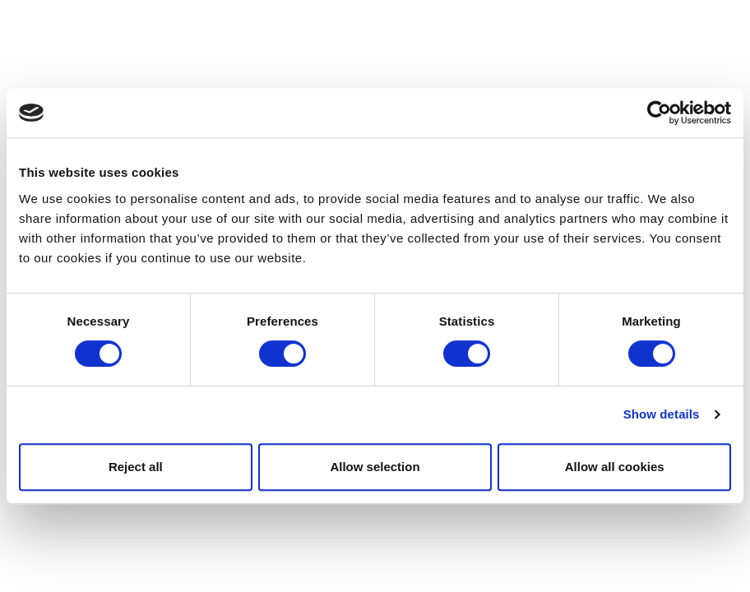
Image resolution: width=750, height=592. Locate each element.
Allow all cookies (614, 467)
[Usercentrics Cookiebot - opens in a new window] (659, 112)
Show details (661, 414)
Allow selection (374, 467)
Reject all (136, 467)
